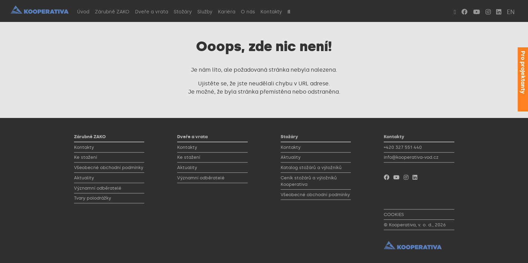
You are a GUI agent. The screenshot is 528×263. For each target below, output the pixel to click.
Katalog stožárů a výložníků (311, 167)
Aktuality (84, 177)
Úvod (83, 12)
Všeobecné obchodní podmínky (108, 167)
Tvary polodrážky (92, 198)
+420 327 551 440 (403, 147)
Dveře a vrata (151, 12)
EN (511, 12)
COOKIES (394, 214)
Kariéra (226, 12)
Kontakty (271, 12)
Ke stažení (85, 157)
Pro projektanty (523, 72)
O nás (248, 12)
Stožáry (183, 12)
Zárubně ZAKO (112, 12)
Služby (204, 12)
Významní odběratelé (97, 188)
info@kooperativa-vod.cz (411, 157)
